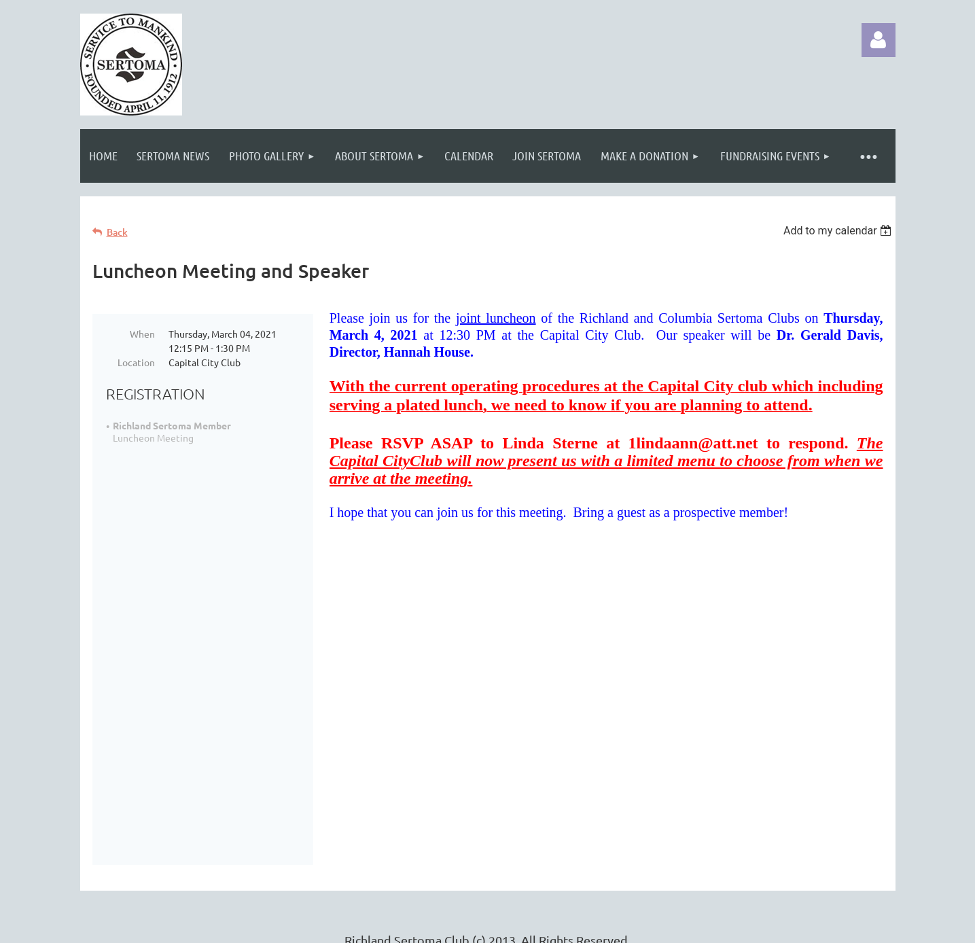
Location (136, 362)
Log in (879, 40)
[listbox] (839, 230)
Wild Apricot (733, 926)
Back (117, 232)
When (142, 333)
